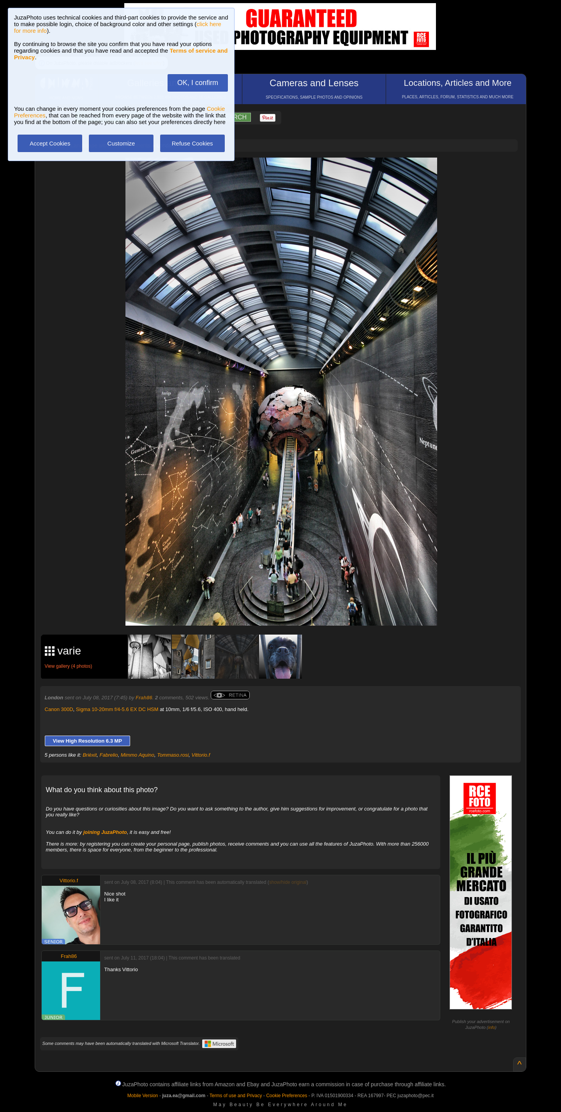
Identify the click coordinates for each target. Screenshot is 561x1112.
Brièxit (90, 755)
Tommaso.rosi (173, 755)
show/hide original (288, 882)
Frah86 (144, 698)
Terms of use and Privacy (236, 1095)
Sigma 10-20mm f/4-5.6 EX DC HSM (117, 709)
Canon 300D (59, 709)
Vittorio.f (201, 755)
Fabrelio (109, 755)
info (491, 1027)
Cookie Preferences (286, 1095)
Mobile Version (142, 1095)
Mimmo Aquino (137, 755)
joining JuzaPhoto (105, 832)
